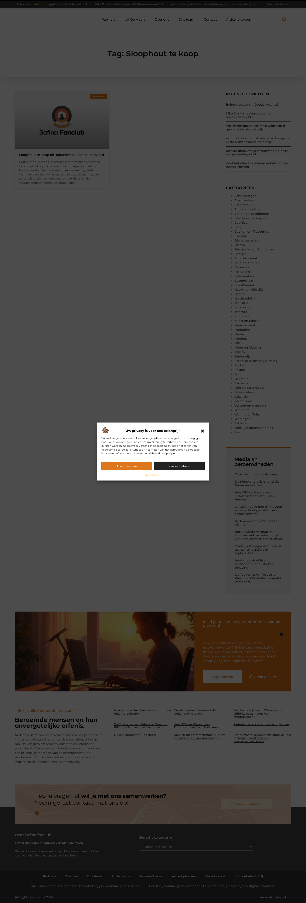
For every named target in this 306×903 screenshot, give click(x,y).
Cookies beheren (179, 466)
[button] (202, 431)
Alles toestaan (126, 466)
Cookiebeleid (151, 474)
